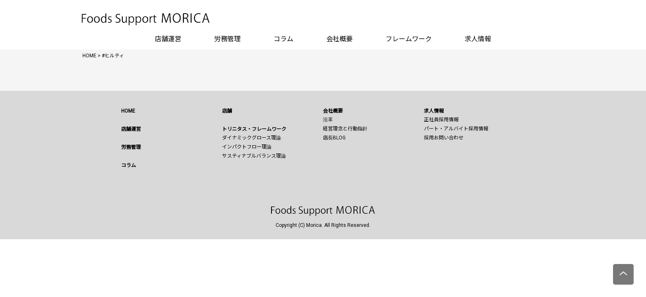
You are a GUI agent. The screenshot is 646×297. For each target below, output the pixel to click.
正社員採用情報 (441, 120)
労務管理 (227, 39)
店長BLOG (334, 138)
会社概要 (339, 39)
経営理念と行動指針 (345, 129)
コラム (283, 39)
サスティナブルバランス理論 (254, 156)
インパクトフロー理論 (247, 147)
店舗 (227, 111)
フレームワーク (409, 39)
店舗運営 (168, 39)
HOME (128, 111)
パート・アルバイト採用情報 (456, 129)
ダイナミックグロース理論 (251, 138)
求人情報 (478, 39)
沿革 (328, 120)
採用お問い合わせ (443, 138)
